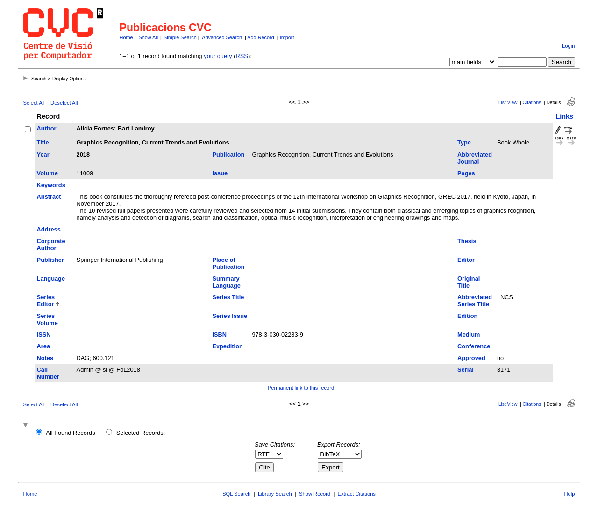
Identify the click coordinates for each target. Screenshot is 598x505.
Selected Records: (140, 432)
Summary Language (226, 282)
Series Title (228, 297)
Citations (532, 102)
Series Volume (47, 319)
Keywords (51, 184)
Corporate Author (51, 245)
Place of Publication (228, 263)
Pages (466, 173)
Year (43, 154)
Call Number (48, 373)
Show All (148, 37)
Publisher (50, 259)
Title (43, 142)
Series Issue (229, 315)
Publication (228, 154)
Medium (468, 334)
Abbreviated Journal (474, 158)
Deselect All (64, 103)
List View (508, 102)
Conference (473, 346)
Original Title (468, 282)
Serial (465, 369)
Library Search (275, 494)
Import (287, 37)
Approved (471, 357)
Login (568, 46)
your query (218, 55)
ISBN (219, 334)
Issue (220, 173)
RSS (242, 55)
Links (564, 116)
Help (569, 494)
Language (51, 278)
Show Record (314, 494)
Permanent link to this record (301, 387)
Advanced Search (222, 37)
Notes (45, 357)
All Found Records (70, 432)
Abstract (49, 196)
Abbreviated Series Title (474, 301)
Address (49, 229)
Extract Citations (357, 494)
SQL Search (236, 494)
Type (464, 142)
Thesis (467, 241)
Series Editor (46, 301)
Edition (467, 315)
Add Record (260, 37)
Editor (466, 259)
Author (47, 128)
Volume (47, 173)
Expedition (227, 346)
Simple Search (180, 37)
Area (43, 346)
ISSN (44, 334)
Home (126, 37)
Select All (34, 103)
